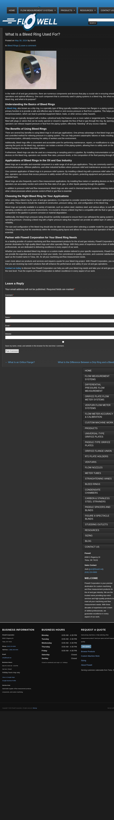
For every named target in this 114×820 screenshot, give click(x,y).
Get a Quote (86, 650)
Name (8, 321)
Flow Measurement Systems (37, 10)
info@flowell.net (6, 661)
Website (8, 337)
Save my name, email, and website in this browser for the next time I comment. (34, 349)
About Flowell (86, 668)
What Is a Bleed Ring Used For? (32, 34)
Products (66, 10)
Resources (86, 10)
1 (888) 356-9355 (13, 653)
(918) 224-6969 (91, 576)
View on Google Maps (8, 680)
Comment (9, 295)
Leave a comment (28, 45)
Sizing (83, 664)
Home (12, 10)
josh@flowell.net (96, 572)
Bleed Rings (12, 45)
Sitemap (35, 711)
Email (8, 329)
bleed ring (11, 108)
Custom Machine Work (90, 659)
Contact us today (13, 268)
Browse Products (88, 655)
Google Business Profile (9, 684)
